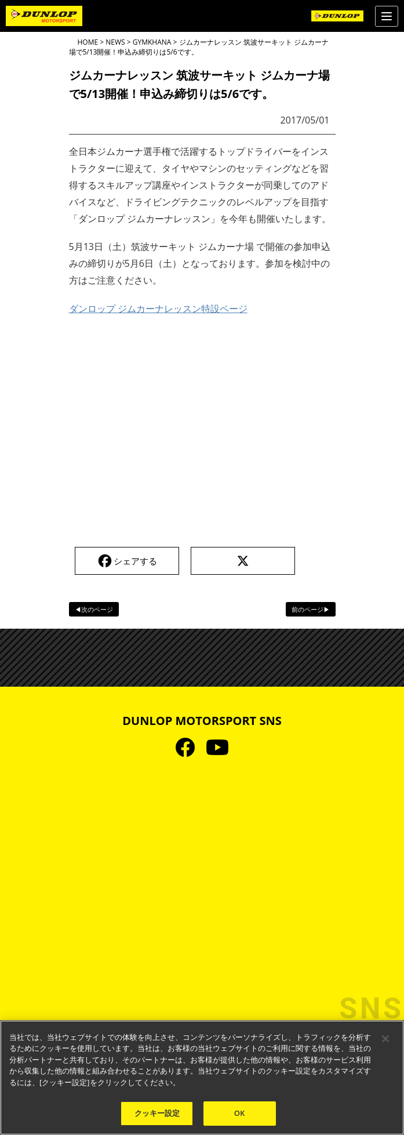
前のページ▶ (311, 609)
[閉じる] (385, 1038)
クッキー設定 (157, 1113)
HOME (88, 42)
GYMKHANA (152, 42)
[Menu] (386, 16)
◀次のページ (94, 609)
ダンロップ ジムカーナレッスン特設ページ (158, 308)
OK (239, 1113)
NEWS (115, 42)
